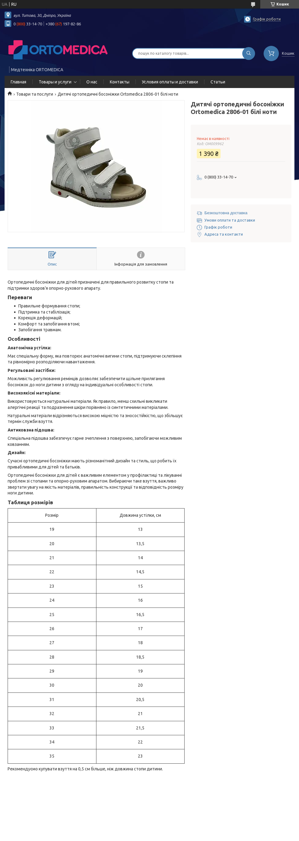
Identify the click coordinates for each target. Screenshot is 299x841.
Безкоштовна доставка (225, 213)
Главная (18, 82)
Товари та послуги (34, 94)
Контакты (119, 82)
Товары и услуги (55, 82)
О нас (91, 82)
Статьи (218, 82)
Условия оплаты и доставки (170, 82)
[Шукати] (248, 53)
